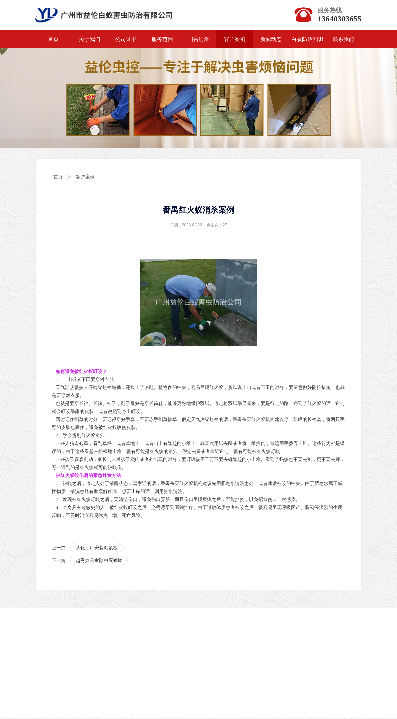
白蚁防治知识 (307, 40)
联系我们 (343, 40)
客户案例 (234, 40)
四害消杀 (198, 40)
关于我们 (89, 40)
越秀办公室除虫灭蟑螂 (99, 561)
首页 (53, 40)
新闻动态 (271, 40)
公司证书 (126, 40)
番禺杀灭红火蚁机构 (254, 420)
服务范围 (162, 40)
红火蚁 (87, 468)
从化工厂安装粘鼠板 (97, 548)
